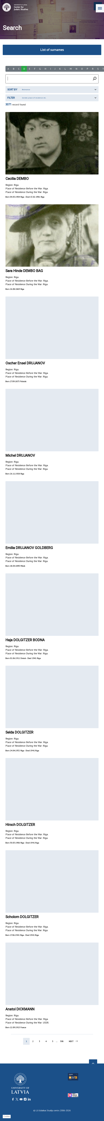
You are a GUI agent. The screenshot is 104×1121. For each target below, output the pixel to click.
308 (61, 1041)
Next (73, 1041)
